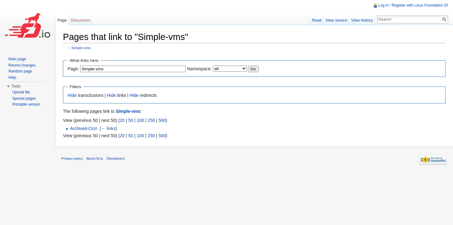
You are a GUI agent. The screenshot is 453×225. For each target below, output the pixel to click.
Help (12, 77)
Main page (17, 59)
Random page (20, 71)
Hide (72, 95)
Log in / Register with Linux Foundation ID (413, 5)
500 (162, 120)
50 (130, 120)
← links (108, 128)
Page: (73, 68)
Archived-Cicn (83, 128)
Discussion (80, 20)
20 (122, 120)
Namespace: (199, 68)
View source (336, 20)
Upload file (21, 92)
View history (362, 20)
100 (140, 120)
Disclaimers (115, 158)
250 (151, 120)
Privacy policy (72, 158)
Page (62, 20)
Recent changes (22, 65)
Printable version (26, 104)
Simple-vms (80, 48)
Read (317, 20)
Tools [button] (16, 86)
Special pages (24, 98)
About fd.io (94, 158)
